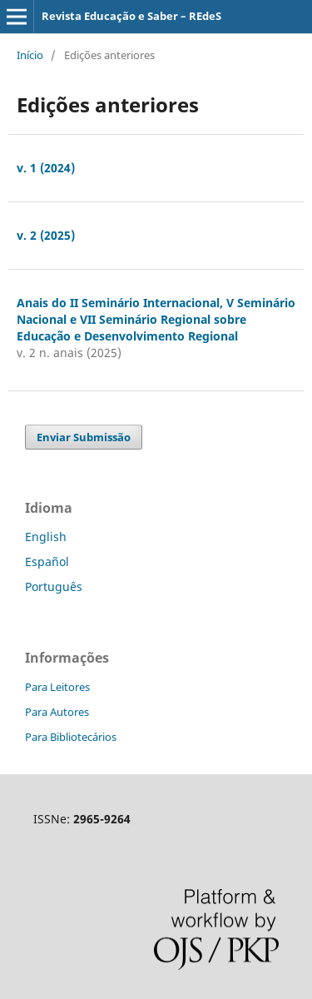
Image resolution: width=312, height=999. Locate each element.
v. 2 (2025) (46, 235)
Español (47, 561)
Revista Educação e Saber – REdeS (131, 15)
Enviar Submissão (84, 437)
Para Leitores (57, 686)
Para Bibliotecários (70, 736)
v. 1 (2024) (46, 168)
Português (53, 586)
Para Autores (57, 711)
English (46, 536)
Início (30, 54)
